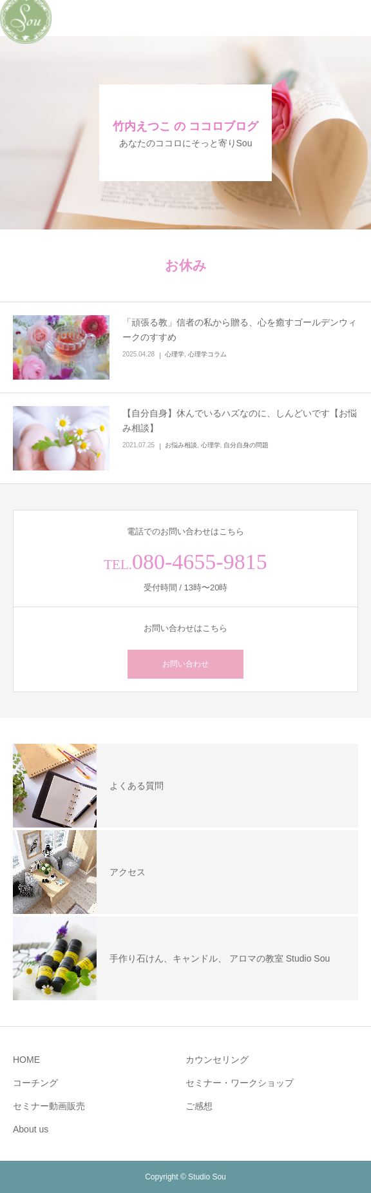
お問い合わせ (185, 663)
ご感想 (199, 1106)
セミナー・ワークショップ (240, 1083)
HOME (26, 1059)
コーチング (35, 1083)
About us (30, 1129)
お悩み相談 (181, 445)
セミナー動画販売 (49, 1106)
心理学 (174, 354)
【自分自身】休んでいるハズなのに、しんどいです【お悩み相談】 (239, 421)
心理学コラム (207, 354)
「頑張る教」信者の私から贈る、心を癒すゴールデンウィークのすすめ (239, 330)
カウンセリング (217, 1059)
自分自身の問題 (246, 445)
